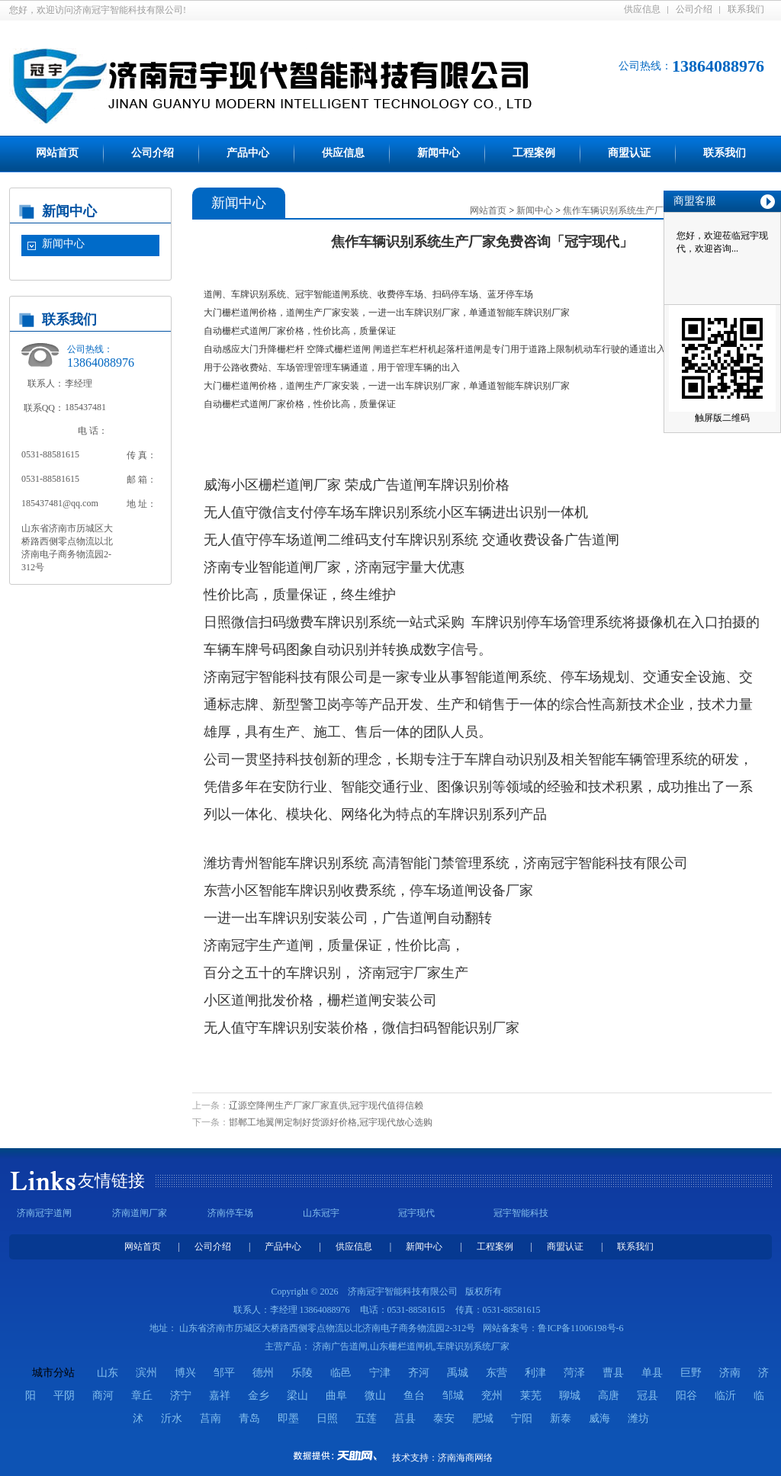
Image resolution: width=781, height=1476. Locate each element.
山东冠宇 (321, 1213)
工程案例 (534, 153)
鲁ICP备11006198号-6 (580, 1328)
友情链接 (111, 1180)
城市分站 (53, 1372)
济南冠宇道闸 (44, 1213)
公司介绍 (694, 9)
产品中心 (248, 153)
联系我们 (746, 9)
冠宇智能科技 (520, 1213)
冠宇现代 (416, 1213)
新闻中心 (438, 153)
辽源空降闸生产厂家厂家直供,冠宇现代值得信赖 (326, 1105)
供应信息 (642, 9)
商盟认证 (629, 153)
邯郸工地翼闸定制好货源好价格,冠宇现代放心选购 (330, 1122)
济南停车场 (230, 1213)
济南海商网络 (465, 1457)
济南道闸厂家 (139, 1213)
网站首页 (57, 153)
